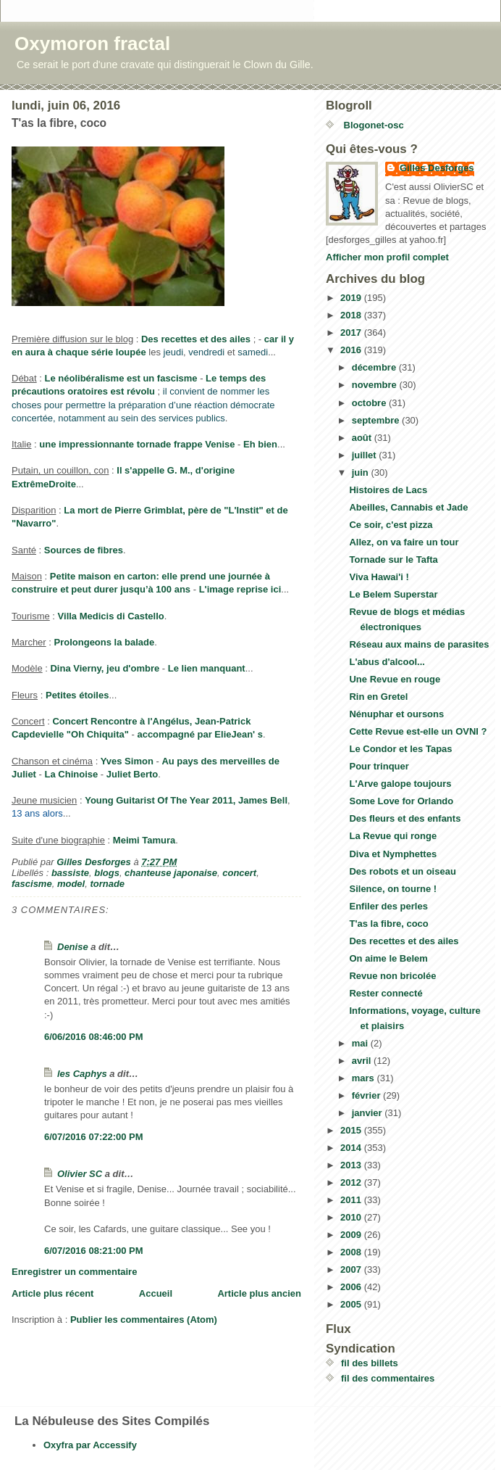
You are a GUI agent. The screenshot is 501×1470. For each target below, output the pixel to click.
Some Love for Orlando (401, 801)
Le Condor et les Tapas (400, 748)
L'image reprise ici (240, 589)
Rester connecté (385, 993)
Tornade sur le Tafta (393, 559)
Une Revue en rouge (394, 679)
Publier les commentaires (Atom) (143, 1319)
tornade (107, 883)
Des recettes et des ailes (195, 339)
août (363, 437)
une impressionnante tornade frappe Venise (137, 444)
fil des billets (369, 1363)
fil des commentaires (387, 1378)
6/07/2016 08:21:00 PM (93, 1250)
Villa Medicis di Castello (111, 616)
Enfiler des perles (388, 906)
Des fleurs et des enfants (404, 818)
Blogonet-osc (372, 125)
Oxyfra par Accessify (90, 1445)
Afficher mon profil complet (387, 257)
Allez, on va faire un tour (403, 542)
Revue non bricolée (392, 975)
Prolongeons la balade (104, 642)
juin (361, 472)
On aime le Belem (388, 958)
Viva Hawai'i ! (378, 576)
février (367, 1095)
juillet (365, 455)
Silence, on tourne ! (393, 888)
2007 (352, 1269)
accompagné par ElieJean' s (200, 734)
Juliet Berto (132, 774)
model (71, 883)
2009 (352, 1234)
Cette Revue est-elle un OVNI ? (418, 731)
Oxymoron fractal (92, 43)
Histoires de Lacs (388, 489)
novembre (376, 384)
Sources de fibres (83, 550)
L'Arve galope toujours (400, 783)
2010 (352, 1217)
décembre (375, 367)
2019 (352, 297)
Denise (72, 946)
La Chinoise (71, 774)
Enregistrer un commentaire (74, 1271)
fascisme (32, 883)
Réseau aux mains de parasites (419, 644)
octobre (370, 402)
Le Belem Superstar (393, 594)
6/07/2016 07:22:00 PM (93, 1136)
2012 (352, 1182)
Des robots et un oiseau (402, 871)
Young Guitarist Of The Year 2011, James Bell (186, 800)
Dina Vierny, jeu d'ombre (104, 668)
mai (361, 1043)
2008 (352, 1252)
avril (363, 1060)
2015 (352, 1130)
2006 (352, 1286)
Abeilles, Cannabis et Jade (408, 507)
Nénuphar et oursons (396, 714)
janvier (368, 1112)
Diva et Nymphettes (393, 853)
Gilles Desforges (437, 167)
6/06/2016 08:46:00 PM (93, 1036)
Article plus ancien (259, 1293)
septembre (377, 420)
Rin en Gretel (378, 696)
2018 (352, 315)
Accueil (155, 1293)
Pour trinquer (378, 766)
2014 (352, 1147)
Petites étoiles (77, 695)
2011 (352, 1199)
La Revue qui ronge (393, 835)
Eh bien (260, 444)
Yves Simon (127, 761)
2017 (352, 332)
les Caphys (82, 1073)
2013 (352, 1165)
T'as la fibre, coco (388, 923)
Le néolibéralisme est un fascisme (121, 378)
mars (364, 1078)
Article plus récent (52, 1293)
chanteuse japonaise (171, 872)
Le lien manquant (206, 668)
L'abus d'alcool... (386, 661)
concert (239, 872)
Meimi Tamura (144, 840)
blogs (106, 872)
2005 (352, 1304)
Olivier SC (79, 1173)
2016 (352, 349)
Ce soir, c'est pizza (390, 524)
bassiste (70, 872)
